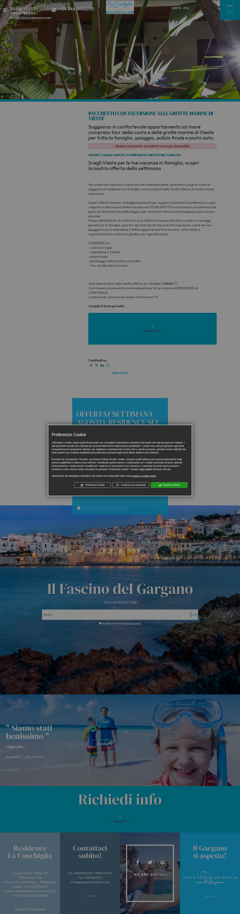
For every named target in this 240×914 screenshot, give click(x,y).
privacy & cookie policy (144, 476)
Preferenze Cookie (92, 485)
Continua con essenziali (131, 485)
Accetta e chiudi (169, 485)
